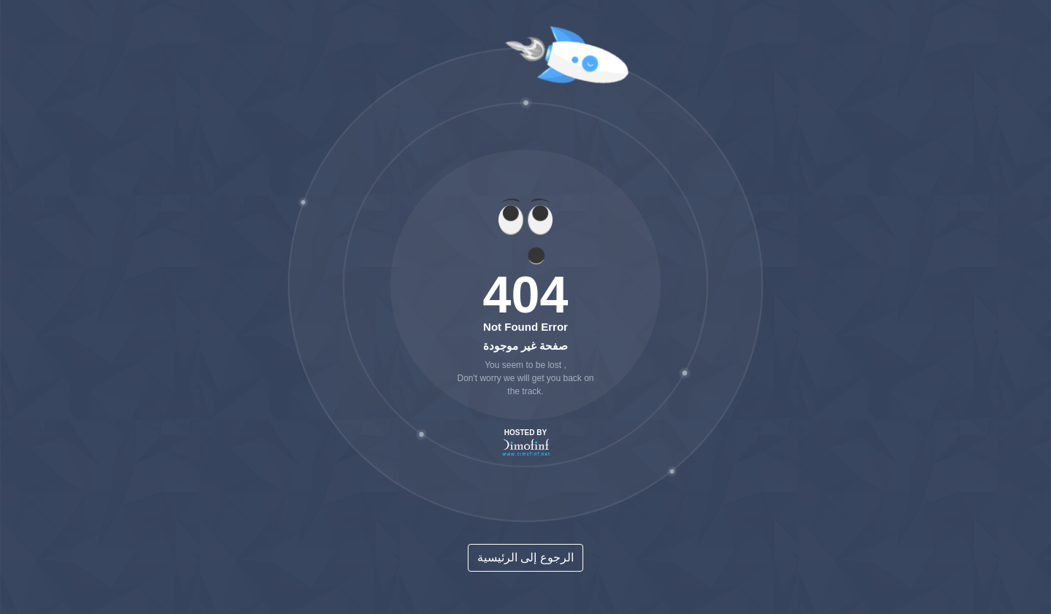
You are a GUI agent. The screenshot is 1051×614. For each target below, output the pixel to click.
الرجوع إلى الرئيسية (525, 557)
